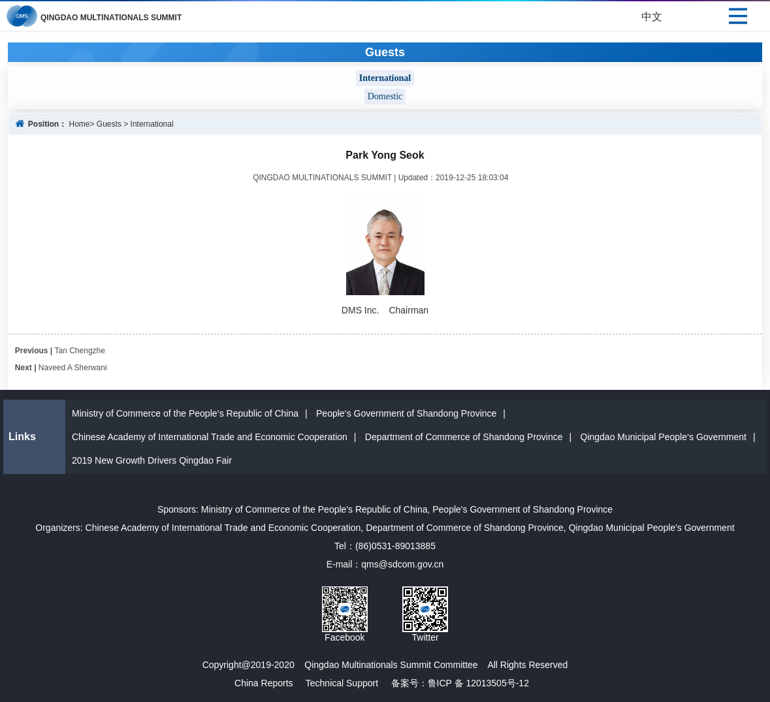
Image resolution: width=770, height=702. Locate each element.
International (152, 124)
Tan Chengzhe (80, 350)
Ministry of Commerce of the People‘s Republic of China (185, 413)
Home (79, 124)
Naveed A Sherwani (73, 367)
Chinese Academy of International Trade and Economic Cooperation (209, 437)
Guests (109, 124)
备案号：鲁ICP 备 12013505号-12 (455, 683)
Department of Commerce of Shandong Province (464, 437)
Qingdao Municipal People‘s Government (663, 437)
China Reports (263, 683)
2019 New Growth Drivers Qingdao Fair (152, 460)
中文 (651, 16)
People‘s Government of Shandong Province (406, 413)
